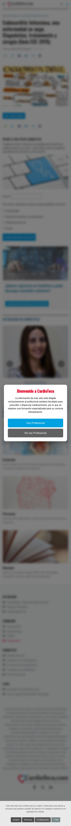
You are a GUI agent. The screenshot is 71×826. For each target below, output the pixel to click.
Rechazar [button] (28, 820)
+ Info (55, 820)
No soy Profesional (35, 433)
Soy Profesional (35, 423)
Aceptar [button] (16, 820)
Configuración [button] (43, 820)
